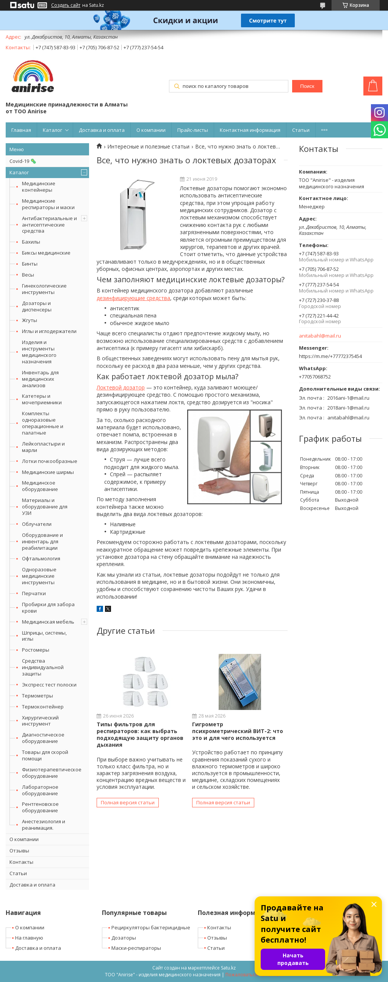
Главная (21, 130)
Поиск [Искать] (307, 86)
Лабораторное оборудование (40, 790)
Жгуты (29, 320)
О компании (151, 130)
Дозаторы (123, 937)
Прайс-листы (192, 130)
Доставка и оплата (102, 130)
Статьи (301, 130)
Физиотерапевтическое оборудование (51, 772)
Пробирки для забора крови (48, 607)
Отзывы (19, 850)
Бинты (30, 263)
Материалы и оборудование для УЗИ (44, 506)
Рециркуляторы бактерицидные (150, 927)
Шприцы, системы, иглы (44, 636)
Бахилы (31, 241)
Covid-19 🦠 (22, 161)
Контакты (21, 861)
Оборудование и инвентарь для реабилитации (42, 541)
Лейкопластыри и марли (43, 446)
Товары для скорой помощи (45, 755)
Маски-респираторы (136, 947)
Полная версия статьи (128, 802)
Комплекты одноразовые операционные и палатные (42, 423)
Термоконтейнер (43, 706)
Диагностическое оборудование (43, 737)
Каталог (52, 130)
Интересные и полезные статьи (148, 146)
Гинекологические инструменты (44, 289)
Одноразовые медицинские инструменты (39, 576)
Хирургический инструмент (40, 720)
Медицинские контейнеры (38, 186)
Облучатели (37, 524)
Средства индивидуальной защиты (43, 667)
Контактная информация (250, 130)
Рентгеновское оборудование (40, 807)
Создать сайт (65, 5)
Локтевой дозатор (121, 387)
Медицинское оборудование (40, 486)
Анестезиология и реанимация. (43, 824)
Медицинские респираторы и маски (48, 204)
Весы (28, 274)
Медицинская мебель (48, 621)
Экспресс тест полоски (49, 684)
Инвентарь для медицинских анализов (40, 379)
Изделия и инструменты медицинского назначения (39, 352)
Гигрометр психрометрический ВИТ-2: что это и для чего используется (237, 731)
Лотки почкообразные (49, 461)
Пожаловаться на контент (254, 974)
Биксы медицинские (46, 252)
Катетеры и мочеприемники (42, 399)
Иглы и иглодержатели (49, 331)
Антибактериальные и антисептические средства (49, 225)
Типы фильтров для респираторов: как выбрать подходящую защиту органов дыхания (140, 735)
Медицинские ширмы (48, 472)
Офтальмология (41, 558)
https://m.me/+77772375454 (330, 356)
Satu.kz (228, 968)
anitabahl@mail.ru (320, 336)
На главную (29, 937)
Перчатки (34, 593)
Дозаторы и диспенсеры (37, 306)
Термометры (37, 695)
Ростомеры (35, 649)
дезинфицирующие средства (133, 298)
